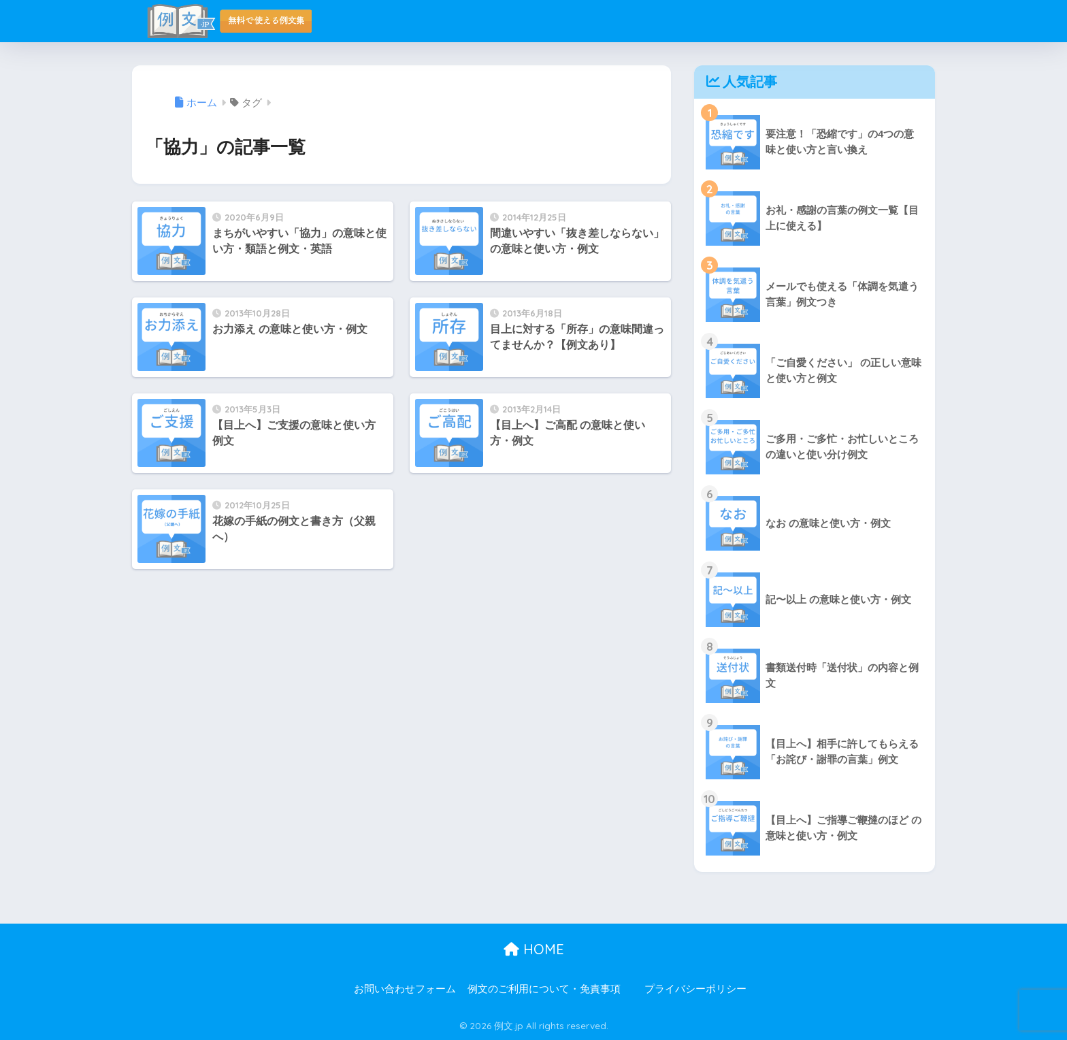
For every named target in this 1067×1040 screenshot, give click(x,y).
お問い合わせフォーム (405, 989)
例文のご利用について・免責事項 (544, 989)
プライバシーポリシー (695, 989)
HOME (534, 949)
